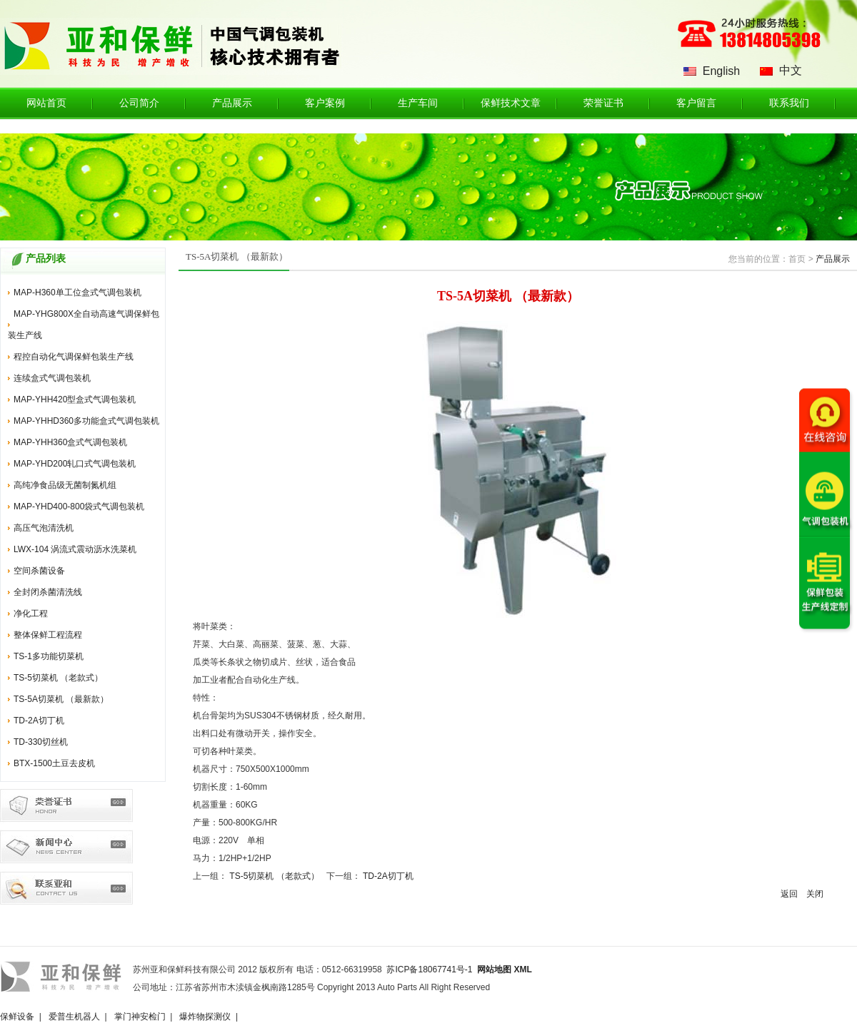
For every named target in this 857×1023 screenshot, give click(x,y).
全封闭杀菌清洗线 (48, 592)
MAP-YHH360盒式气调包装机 (70, 442)
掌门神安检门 (140, 1017)
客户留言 (696, 103)
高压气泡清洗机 (44, 528)
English (721, 71)
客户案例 (325, 103)
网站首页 (46, 103)
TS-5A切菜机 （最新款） (61, 699)
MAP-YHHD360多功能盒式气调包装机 (86, 421)
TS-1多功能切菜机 (49, 656)
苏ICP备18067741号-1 (429, 969)
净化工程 (31, 614)
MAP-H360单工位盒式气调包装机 (77, 292)
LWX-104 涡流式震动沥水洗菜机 (75, 549)
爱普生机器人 (74, 1017)
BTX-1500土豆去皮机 (54, 763)
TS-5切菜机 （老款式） (58, 678)
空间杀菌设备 (39, 571)
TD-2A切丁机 (39, 721)
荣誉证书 (603, 103)
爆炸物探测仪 (205, 1017)
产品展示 (232, 103)
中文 (790, 70)
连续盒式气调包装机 (52, 378)
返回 (789, 894)
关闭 (814, 894)
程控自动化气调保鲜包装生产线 (74, 357)
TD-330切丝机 (41, 742)
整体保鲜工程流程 (48, 635)
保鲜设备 (17, 1017)
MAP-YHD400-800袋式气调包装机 (79, 506)
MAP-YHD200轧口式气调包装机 (75, 464)
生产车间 (418, 103)
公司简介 (139, 103)
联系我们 (789, 103)
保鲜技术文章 (511, 103)
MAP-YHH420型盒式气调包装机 (75, 399)
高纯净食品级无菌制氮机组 (65, 485)
